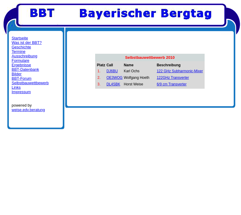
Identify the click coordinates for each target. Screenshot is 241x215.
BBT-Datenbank (25, 69)
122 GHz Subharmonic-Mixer (180, 71)
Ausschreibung (24, 56)
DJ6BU (112, 71)
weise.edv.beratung (28, 110)
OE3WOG (114, 78)
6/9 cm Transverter (171, 84)
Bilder (16, 74)
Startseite (20, 38)
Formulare (20, 60)
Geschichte (21, 47)
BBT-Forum (21, 78)
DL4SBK (113, 84)
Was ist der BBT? (27, 42)
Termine (18, 51)
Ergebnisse (21, 65)
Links (16, 87)
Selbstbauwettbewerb (30, 83)
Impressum (21, 92)
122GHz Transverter (173, 78)
